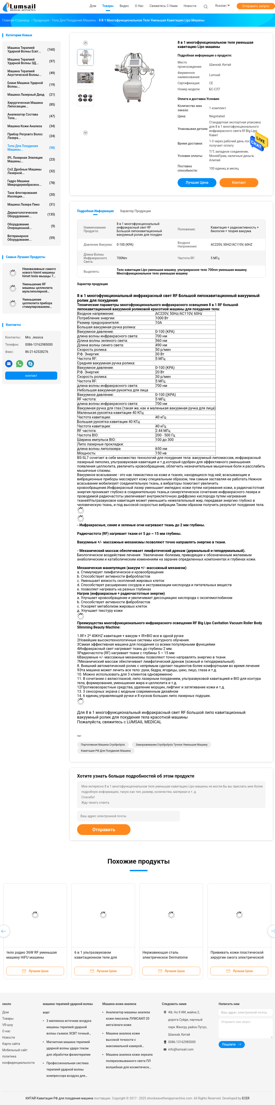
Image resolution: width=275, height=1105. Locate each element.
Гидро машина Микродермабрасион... (31, 182)
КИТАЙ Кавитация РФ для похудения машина (59, 1098)
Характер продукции (135, 211)
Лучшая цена (197, 182)
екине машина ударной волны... (31, 84)
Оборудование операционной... (31, 226)
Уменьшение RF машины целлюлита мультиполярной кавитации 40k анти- (37, 287)
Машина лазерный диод (31, 94)
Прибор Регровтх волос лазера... (31, 136)
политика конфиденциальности (18, 1059)
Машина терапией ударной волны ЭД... (31, 61)
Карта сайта (11, 1044)
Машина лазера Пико (31, 204)
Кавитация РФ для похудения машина (106, 750)
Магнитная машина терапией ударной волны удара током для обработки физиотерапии (68, 1048)
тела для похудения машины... (31, 147)
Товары (8, 1018)
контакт (31, 375)
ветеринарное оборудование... (31, 237)
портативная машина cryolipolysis (103, 744)
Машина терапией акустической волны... (31, 73)
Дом (5, 1012)
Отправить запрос (255, 6)
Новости (8, 1037)
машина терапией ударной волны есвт (68, 1008)
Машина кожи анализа (31, 126)
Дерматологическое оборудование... (31, 214)
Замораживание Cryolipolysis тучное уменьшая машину (171, 744)
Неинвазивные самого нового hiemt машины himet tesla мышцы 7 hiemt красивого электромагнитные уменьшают (39, 272)
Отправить (103, 829)
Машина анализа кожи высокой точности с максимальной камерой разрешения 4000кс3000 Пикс (128, 1040)
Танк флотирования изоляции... (31, 194)
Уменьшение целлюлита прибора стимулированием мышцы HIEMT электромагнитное (37, 303)
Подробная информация (95, 211)
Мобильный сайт (15, 1050)
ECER (246, 1098)
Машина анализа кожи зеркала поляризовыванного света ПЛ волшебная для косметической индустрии (129, 1061)
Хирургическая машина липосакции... (31, 104)
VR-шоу (7, 1025)
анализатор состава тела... (31, 116)
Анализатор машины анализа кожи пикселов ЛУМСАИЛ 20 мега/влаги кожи (128, 1018)
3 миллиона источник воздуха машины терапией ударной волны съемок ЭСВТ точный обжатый (68, 1028)
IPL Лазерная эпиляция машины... (31, 159)
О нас (6, 1031)
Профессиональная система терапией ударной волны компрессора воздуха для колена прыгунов (67, 1070)
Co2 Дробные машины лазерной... (31, 171)
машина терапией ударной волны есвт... (31, 49)
